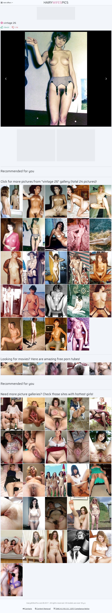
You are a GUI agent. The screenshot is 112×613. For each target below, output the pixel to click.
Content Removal (43, 608)
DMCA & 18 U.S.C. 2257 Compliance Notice (71, 608)
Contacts (27, 608)
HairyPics (56, 2)
